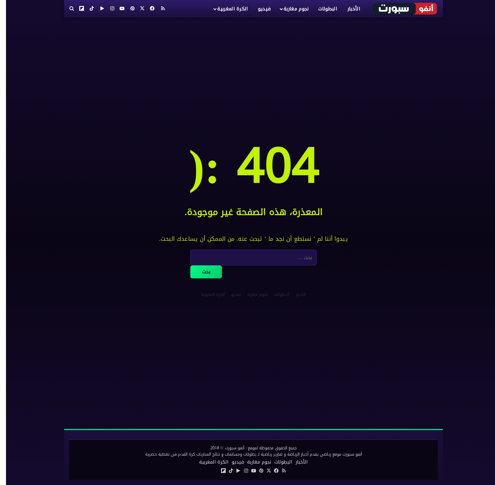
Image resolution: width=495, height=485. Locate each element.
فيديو (258, 8)
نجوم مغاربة (289, 8)
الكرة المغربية (226, 8)
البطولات (321, 8)
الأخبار (347, 8)
